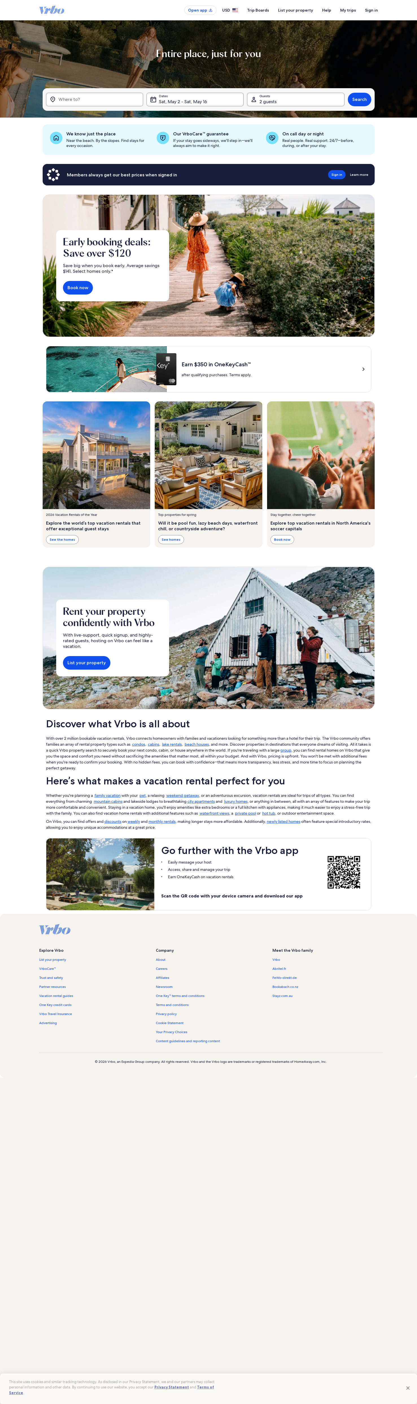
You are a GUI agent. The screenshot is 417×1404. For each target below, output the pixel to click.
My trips (348, 10)
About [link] (160, 959)
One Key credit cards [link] (55, 1005)
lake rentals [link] (172, 744)
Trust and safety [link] (51, 977)
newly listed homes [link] (283, 821)
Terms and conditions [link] (172, 1005)
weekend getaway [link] (182, 795)
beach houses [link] (197, 744)
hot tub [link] (268, 813)
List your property (295, 10)
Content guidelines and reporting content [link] (188, 1041)
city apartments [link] (201, 801)
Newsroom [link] (164, 987)
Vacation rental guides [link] (56, 996)
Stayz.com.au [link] (282, 996)
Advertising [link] (48, 1023)
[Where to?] (94, 99)
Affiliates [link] (162, 977)
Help (326, 10)
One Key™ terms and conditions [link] (180, 996)
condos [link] (138, 744)
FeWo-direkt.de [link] (284, 977)
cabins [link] (153, 744)
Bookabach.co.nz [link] (285, 987)
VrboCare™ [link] (47, 968)
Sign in (371, 10)
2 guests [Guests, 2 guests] (268, 102)
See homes (171, 539)
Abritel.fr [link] (279, 968)
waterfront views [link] (214, 813)
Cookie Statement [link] (170, 1023)
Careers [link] (161, 968)
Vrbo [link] (276, 959)
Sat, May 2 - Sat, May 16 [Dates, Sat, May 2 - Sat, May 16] (183, 102)
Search (359, 99)
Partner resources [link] (52, 987)
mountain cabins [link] (108, 801)
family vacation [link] (108, 795)
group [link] (285, 750)
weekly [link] (134, 821)
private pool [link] (245, 813)
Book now (77, 287)
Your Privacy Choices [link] (171, 1032)
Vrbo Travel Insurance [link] (55, 1014)
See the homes (62, 539)
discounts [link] (112, 821)
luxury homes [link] (236, 801)
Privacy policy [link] (166, 1014)
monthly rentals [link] (162, 821)
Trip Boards (258, 10)
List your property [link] (52, 959)
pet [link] (142, 795)
